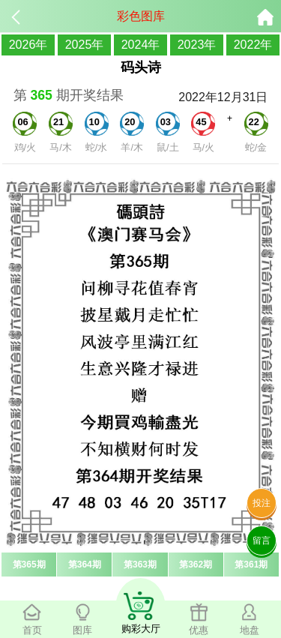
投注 (262, 503)
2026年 (28, 44)
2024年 (140, 44)
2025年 (84, 44)
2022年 (253, 44)
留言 (262, 540)
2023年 (197, 44)
